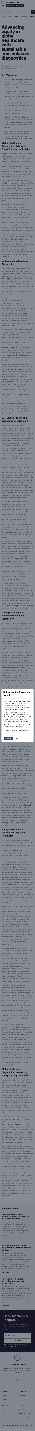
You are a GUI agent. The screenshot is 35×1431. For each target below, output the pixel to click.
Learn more (27, 720)
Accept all (8, 738)
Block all (18, 738)
